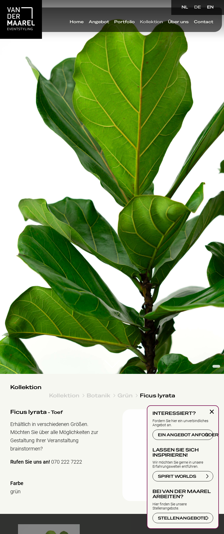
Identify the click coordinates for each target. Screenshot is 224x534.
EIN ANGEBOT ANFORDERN (185, 435)
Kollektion (146, 28)
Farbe (16, 483)
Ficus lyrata (157, 395)
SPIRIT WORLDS (177, 476)
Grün (125, 395)
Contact (199, 28)
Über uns (173, 28)
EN (210, 7)
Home (72, 28)
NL (185, 7)
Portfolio (120, 28)
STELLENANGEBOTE (182, 518)
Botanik (98, 395)
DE (197, 7)
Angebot (94, 28)
